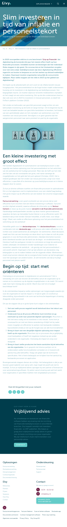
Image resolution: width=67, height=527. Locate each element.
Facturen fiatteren (26, 511)
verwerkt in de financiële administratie (47, 209)
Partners (5, 488)
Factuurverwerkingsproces (11, 511)
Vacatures (6, 494)
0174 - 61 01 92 (47, 490)
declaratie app (25, 229)
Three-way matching (48, 515)
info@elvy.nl (46, 494)
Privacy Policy (24, 518)
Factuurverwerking (10, 201)
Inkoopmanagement (9, 472)
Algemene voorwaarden (10, 518)
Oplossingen (44, 4)
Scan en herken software (42, 511)
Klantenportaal (40, 466)
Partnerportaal (40, 469)
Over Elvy (6, 497)
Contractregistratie (9, 475)
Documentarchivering (10, 477)
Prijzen (5, 491)
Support (38, 472)
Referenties (6, 486)
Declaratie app (56, 511)
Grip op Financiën (50, 59)
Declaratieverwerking (9, 469)
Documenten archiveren (10, 515)
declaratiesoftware (47, 227)
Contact (20, 445)
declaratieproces (29, 227)
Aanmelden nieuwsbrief (44, 500)
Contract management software (30, 515)
